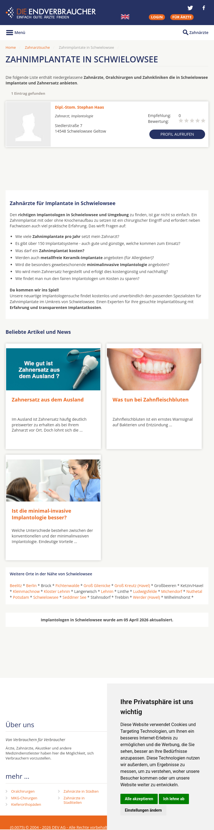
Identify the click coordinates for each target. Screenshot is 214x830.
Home (11, 47)
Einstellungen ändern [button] (143, 810)
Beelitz (16, 585)
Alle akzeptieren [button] (139, 799)
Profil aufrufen (177, 134)
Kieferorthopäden (26, 804)
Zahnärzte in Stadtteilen (74, 800)
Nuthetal (194, 591)
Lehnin (107, 591)
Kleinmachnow (26, 591)
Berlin (31, 585)
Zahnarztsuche (37, 47)
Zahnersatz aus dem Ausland (48, 399)
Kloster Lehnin (57, 591)
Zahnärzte (198, 32)
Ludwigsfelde (145, 591)
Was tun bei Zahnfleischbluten (151, 399)
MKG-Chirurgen (24, 797)
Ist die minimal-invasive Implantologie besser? (41, 513)
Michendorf (171, 591)
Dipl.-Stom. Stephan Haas (79, 107)
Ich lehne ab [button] (173, 799)
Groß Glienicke (97, 585)
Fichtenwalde (67, 585)
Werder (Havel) (146, 597)
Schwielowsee (45, 597)
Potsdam (21, 597)
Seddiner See (74, 597)
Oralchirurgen (23, 791)
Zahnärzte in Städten (81, 791)
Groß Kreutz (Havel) (132, 585)
